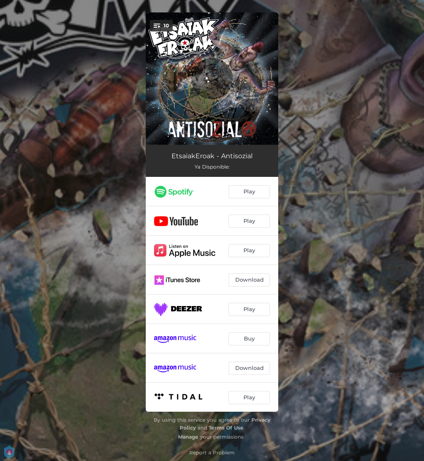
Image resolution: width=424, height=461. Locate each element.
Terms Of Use (226, 428)
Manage (188, 437)
